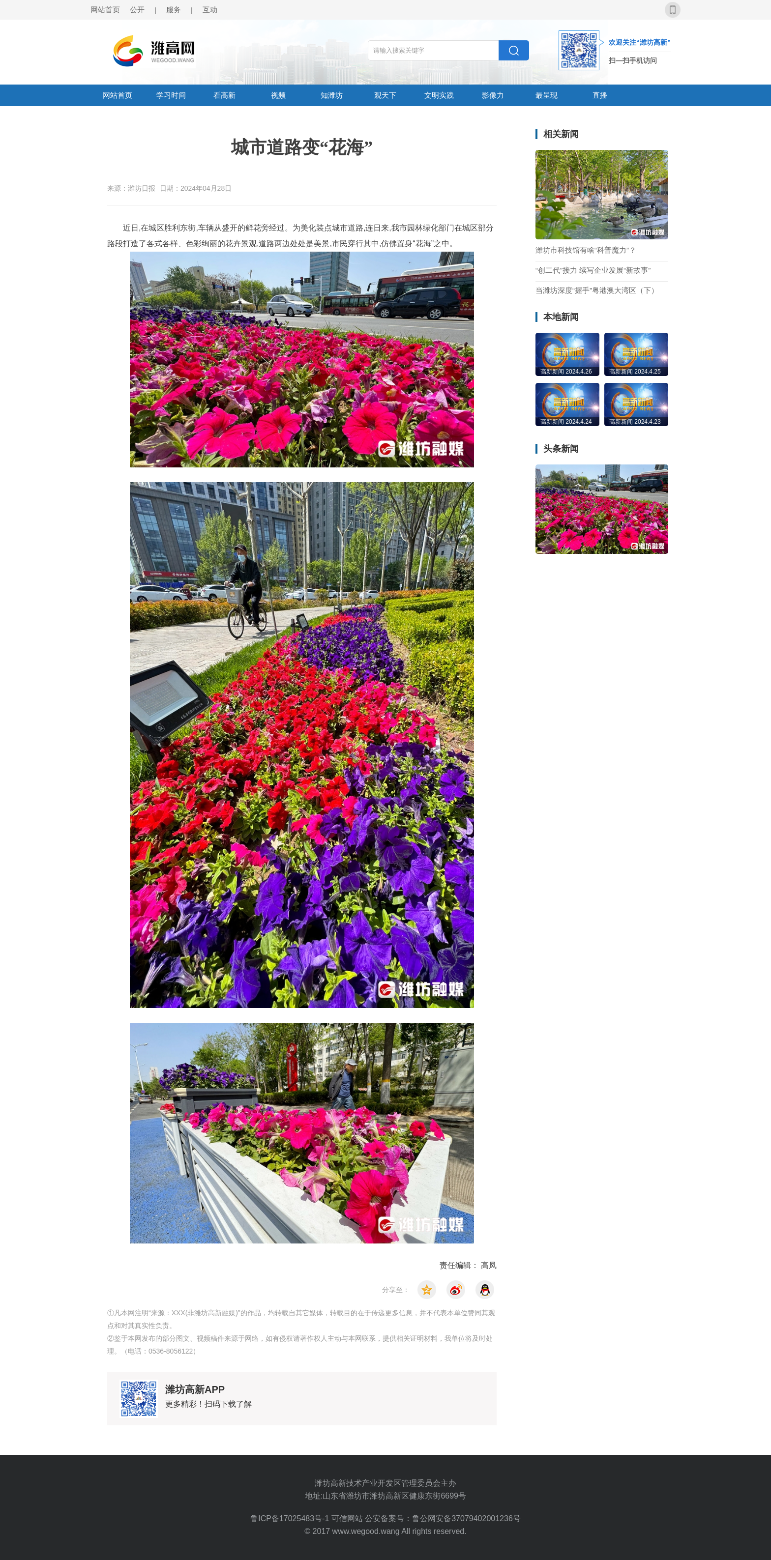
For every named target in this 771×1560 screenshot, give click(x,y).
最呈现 (546, 95)
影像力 (493, 95)
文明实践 (439, 95)
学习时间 (171, 95)
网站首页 (105, 9)
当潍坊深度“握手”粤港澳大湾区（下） (596, 290)
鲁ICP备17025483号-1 (290, 1518)
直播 (600, 95)
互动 (210, 9)
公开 (137, 9)
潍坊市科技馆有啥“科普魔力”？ (585, 250)
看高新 (224, 95)
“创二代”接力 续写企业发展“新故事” (593, 270)
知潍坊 (332, 95)
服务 (173, 9)
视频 (278, 95)
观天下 (385, 95)
